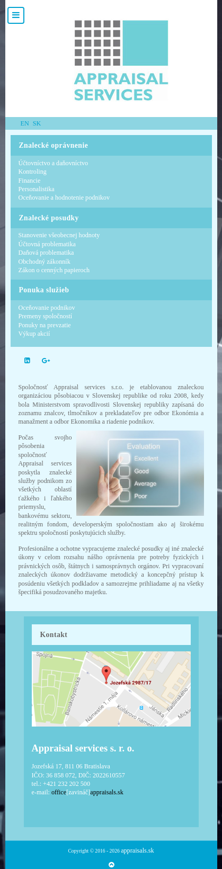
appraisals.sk (137, 850)
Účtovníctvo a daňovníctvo (53, 163)
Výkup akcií (34, 333)
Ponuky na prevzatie (45, 325)
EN (26, 123)
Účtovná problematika (47, 244)
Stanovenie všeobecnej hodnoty (59, 235)
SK (37, 123)
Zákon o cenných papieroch (54, 270)
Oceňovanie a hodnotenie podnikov (64, 197)
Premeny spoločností (46, 316)
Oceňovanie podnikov (47, 307)
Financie (30, 180)
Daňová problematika (46, 252)
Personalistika (37, 189)
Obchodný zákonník (44, 261)
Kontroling (33, 171)
